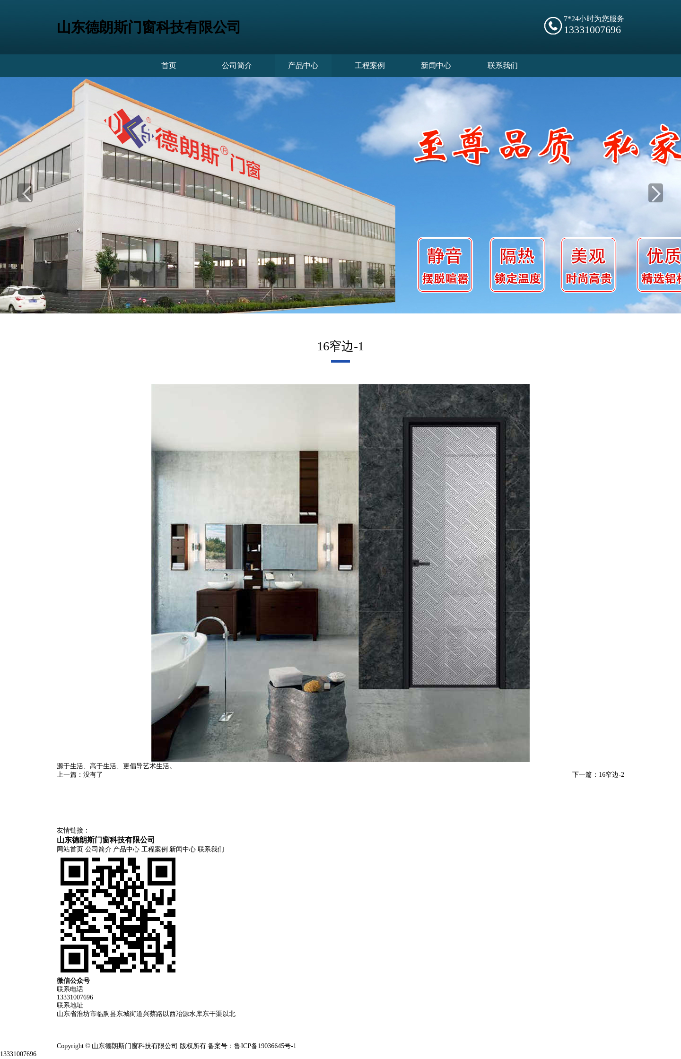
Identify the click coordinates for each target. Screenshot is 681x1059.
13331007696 (18, 1055)
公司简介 (98, 850)
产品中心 (126, 850)
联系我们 (211, 850)
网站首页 (70, 850)
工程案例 (154, 850)
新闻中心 (182, 850)
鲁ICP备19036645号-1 (265, 1046)
